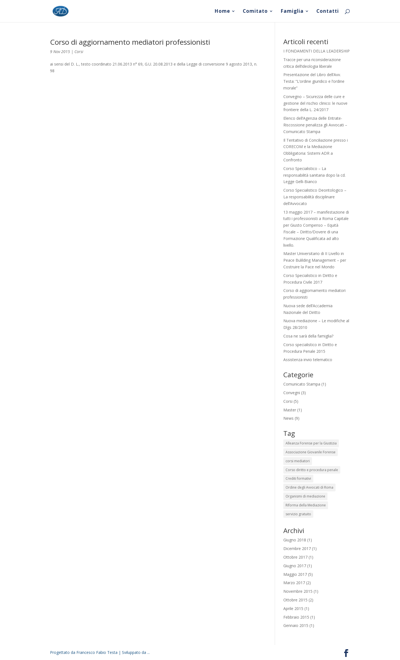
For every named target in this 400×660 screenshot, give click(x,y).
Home (222, 11)
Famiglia (292, 11)
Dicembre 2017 (297, 548)
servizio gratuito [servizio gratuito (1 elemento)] (298, 514)
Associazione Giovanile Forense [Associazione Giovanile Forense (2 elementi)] (311, 452)
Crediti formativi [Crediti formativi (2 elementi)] (298, 478)
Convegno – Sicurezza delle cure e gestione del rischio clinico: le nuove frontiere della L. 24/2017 (315, 103)
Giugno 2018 (294, 539)
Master (289, 409)
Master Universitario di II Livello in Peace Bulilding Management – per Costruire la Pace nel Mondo (314, 260)
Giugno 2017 (294, 565)
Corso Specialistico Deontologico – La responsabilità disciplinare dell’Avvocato (314, 197)
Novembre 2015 (297, 591)
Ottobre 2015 (295, 599)
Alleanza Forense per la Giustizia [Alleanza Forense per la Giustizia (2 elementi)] (311, 443)
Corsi (78, 51)
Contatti (327, 11)
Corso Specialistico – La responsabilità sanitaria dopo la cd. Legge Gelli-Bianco (314, 175)
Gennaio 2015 (295, 625)
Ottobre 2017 (295, 557)
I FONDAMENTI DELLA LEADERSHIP (316, 51)
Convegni (291, 392)
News (288, 418)
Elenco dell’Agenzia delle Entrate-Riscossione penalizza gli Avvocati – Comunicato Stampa (315, 125)
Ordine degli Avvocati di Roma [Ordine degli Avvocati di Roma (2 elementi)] (309, 487)
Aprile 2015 (293, 608)
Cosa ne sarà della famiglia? (308, 336)
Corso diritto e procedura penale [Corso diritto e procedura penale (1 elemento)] (312, 470)
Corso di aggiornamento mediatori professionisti (130, 42)
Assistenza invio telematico (307, 359)
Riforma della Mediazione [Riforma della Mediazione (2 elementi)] (306, 505)
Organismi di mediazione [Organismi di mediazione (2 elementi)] (305, 496)
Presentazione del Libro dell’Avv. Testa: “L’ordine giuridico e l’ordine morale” (313, 81)
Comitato (255, 11)
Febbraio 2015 (296, 617)
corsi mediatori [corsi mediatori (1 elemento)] (298, 461)
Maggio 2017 (295, 574)
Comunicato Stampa (301, 384)
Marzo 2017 (294, 582)
